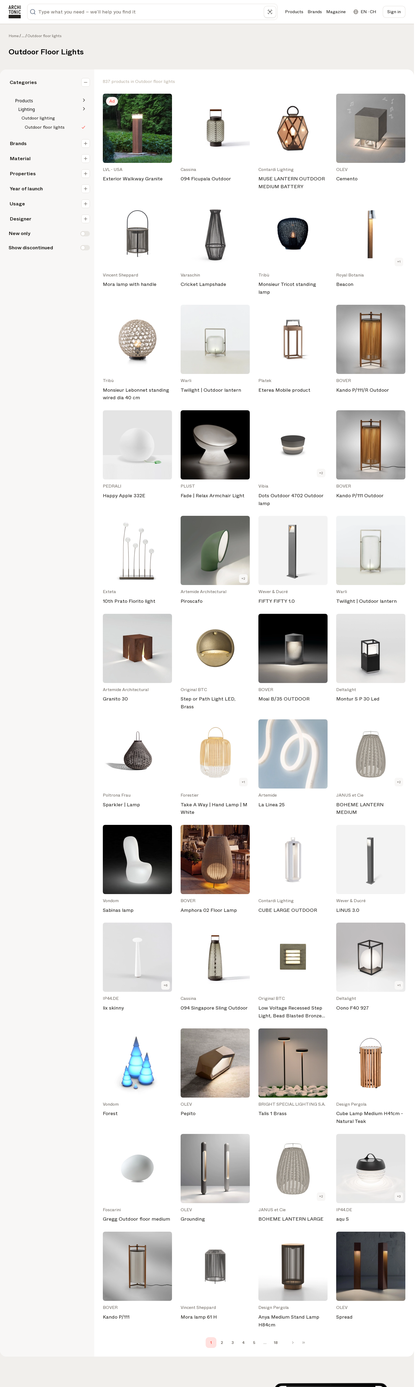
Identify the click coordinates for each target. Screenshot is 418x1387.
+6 (166, 985)
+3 (399, 1196)
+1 (399, 261)
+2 (321, 473)
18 (276, 1342)
